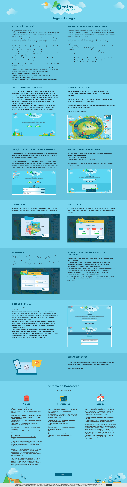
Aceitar (109, 485)
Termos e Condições (49, 80)
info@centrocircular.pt (75, 368)
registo (103, 40)
